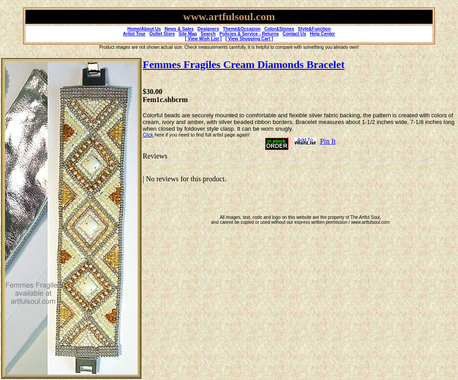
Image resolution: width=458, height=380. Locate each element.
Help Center (322, 33)
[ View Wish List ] (203, 38)
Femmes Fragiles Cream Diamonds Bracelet (243, 64)
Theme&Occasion (241, 28)
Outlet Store (162, 33)
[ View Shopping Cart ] (249, 38)
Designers (208, 28)
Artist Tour (134, 33)
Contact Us (294, 33)
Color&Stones (279, 28)
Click (148, 134)
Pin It (327, 141)
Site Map (187, 33)
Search (208, 33)
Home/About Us (144, 28)
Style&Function (314, 28)
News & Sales (179, 28)
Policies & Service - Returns (249, 33)
